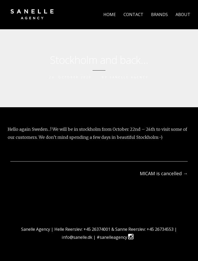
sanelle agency (129, 77)
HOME (109, 14)
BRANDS (159, 14)
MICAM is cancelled (164, 173)
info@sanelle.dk (77, 237)
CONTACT (133, 14)
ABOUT (183, 14)
